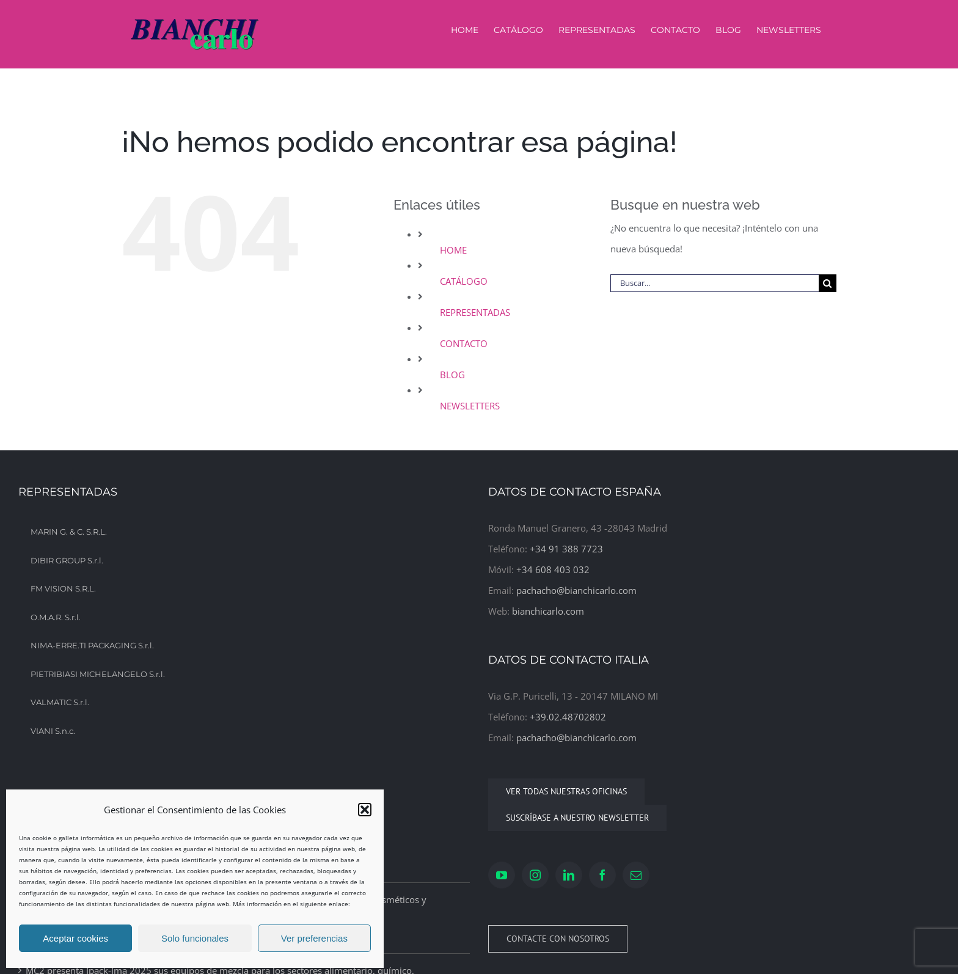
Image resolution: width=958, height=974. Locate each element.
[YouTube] (501, 875)
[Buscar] (827, 283)
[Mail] (636, 875)
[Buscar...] (714, 283)
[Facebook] (602, 875)
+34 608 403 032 (553, 569)
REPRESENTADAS (475, 312)
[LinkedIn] (568, 875)
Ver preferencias (314, 938)
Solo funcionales (195, 938)
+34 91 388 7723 (566, 549)
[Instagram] (535, 875)
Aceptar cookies (75, 938)
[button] (365, 810)
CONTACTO (464, 343)
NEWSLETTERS (470, 406)
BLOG (452, 374)
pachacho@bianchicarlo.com (576, 590)
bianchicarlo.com (548, 611)
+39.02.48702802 (568, 717)
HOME (453, 250)
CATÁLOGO (464, 281)
